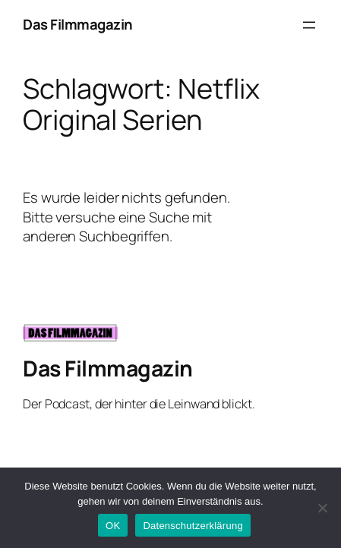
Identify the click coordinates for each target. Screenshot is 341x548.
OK (113, 525)
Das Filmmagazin (78, 24)
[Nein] (322, 507)
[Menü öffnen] (309, 25)
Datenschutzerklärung (192, 525)
